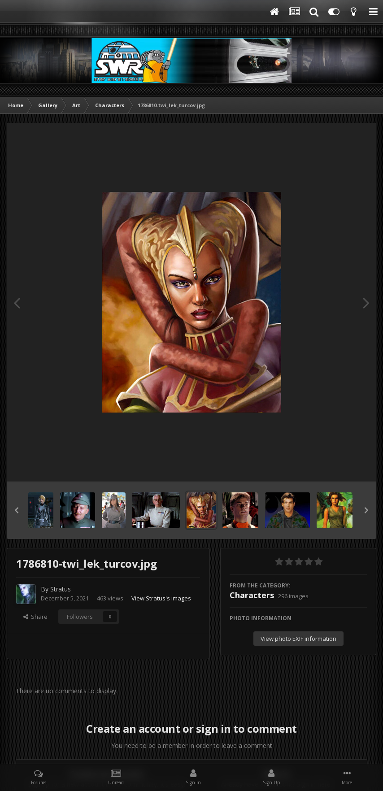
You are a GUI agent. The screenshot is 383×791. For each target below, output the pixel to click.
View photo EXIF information (298, 639)
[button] (16, 510)
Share (35, 617)
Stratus (60, 589)
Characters (252, 595)
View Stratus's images (161, 598)
